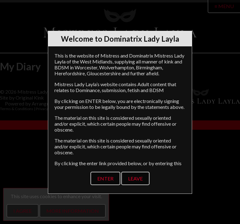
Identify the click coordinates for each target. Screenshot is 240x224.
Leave (135, 178)
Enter (105, 178)
